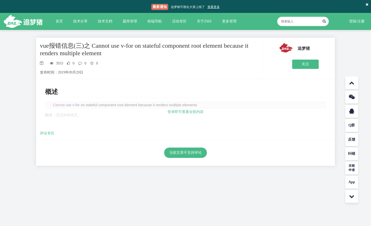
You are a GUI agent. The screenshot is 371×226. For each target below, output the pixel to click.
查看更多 (213, 7)
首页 (59, 21)
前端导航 (154, 21)
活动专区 (179, 21)
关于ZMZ (204, 21)
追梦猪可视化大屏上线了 (188, 7)
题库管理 (130, 21)
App (351, 182)
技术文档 (105, 21)
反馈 (351, 139)
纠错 (351, 154)
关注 (305, 64)
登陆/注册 (357, 21)
